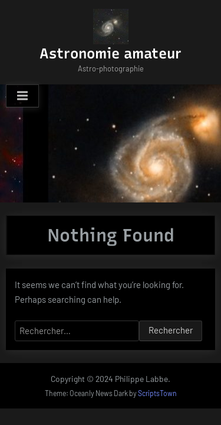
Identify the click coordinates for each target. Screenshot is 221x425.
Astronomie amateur (110, 53)
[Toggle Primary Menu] (22, 96)
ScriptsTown (157, 393)
